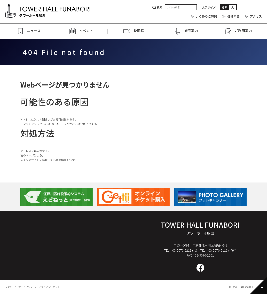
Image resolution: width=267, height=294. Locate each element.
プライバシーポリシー (51, 286)
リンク (8, 286)
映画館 (139, 30)
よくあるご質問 (206, 16)
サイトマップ (25, 286)
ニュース (34, 30)
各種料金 (233, 16)
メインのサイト (29, 160)
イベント (86, 30)
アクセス (256, 16)
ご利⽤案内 (243, 30)
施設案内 (191, 30)
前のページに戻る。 (32, 155)
